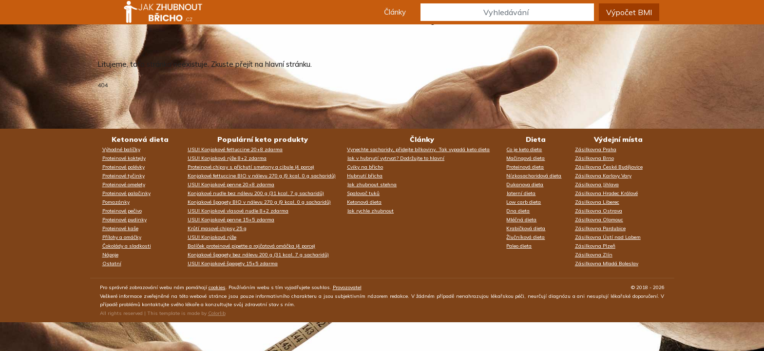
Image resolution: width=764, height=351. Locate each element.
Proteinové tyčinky (123, 176)
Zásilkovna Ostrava (598, 211)
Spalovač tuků (363, 193)
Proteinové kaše (120, 228)
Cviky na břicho (365, 167)
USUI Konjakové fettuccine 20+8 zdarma (235, 149)
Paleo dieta (519, 246)
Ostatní (111, 263)
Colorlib (217, 313)
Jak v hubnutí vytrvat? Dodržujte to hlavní (395, 158)
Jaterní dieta (520, 193)
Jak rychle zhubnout (370, 211)
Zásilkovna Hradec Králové (606, 193)
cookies (217, 287)
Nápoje (110, 255)
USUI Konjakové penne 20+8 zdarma (231, 184)
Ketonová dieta (140, 139)
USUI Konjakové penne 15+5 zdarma (231, 219)
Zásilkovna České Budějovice (609, 167)
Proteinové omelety (123, 184)
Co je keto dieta (524, 149)
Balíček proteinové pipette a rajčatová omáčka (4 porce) (251, 246)
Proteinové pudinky (124, 219)
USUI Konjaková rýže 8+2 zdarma (227, 158)
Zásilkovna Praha (595, 149)
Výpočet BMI (629, 12)
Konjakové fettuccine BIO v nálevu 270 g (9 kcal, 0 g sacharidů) (262, 176)
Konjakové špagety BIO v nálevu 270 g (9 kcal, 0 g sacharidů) (259, 202)
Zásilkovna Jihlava (597, 184)
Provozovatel (347, 287)
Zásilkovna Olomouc (599, 219)
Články (395, 12)
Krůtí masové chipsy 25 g (217, 228)
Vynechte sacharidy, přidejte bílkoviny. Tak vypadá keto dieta (418, 149)
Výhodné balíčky (121, 149)
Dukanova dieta (524, 184)
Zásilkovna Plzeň (595, 246)
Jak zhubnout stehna (372, 184)
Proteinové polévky (123, 167)
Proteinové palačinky (126, 193)
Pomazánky (116, 202)
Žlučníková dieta (525, 237)
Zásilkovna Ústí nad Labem (608, 237)
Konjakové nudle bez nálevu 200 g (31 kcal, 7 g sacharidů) (256, 193)
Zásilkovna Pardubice (600, 228)
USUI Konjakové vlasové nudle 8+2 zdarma (238, 211)
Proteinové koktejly (124, 158)
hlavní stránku (287, 64)
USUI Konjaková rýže (212, 237)
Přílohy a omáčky (121, 237)
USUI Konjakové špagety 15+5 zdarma (233, 263)
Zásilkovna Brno (594, 158)
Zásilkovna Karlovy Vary (603, 176)
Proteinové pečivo (122, 211)
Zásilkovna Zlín (593, 255)
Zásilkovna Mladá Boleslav (606, 263)
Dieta (536, 139)
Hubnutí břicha (364, 176)
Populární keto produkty (262, 139)
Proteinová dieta (525, 167)
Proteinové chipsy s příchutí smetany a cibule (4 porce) (251, 167)
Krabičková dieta (525, 228)
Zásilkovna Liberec (597, 202)
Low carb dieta (523, 202)
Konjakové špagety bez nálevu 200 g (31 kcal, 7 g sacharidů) (258, 255)
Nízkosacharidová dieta (533, 176)
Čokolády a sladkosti (126, 246)
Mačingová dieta (525, 158)
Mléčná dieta (521, 219)
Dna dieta (518, 211)
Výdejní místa (618, 139)
